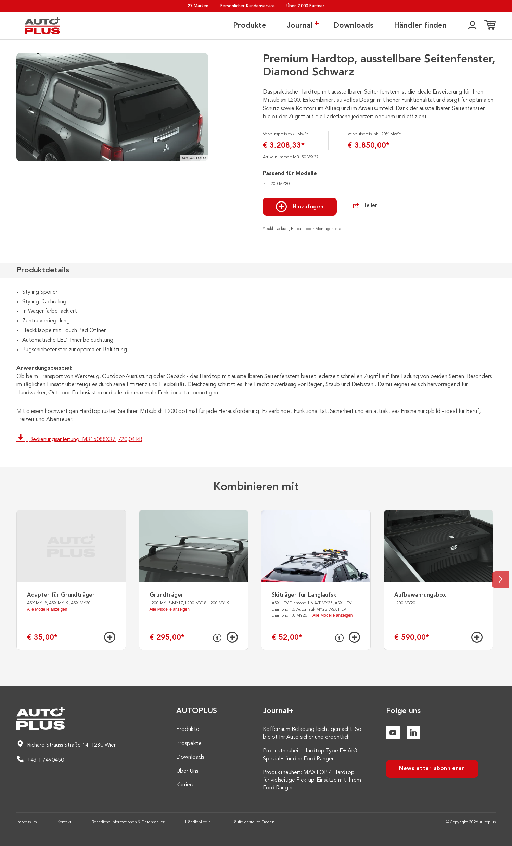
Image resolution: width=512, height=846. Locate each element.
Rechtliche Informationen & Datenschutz (128, 822)
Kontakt (64, 822)
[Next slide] (500, 579)
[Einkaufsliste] (490, 25)
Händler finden (420, 25)
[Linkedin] (413, 732)
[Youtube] (393, 732)
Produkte (249, 25)
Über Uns (187, 771)
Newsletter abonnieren (432, 768)
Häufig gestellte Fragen (252, 822)
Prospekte (189, 743)
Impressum (26, 822)
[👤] (472, 25)
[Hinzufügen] (109, 637)
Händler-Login (198, 822)
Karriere (185, 785)
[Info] (217, 638)
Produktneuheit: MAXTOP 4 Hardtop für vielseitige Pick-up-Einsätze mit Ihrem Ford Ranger (312, 780)
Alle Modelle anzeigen (47, 609)
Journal (300, 25)
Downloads (353, 25)
